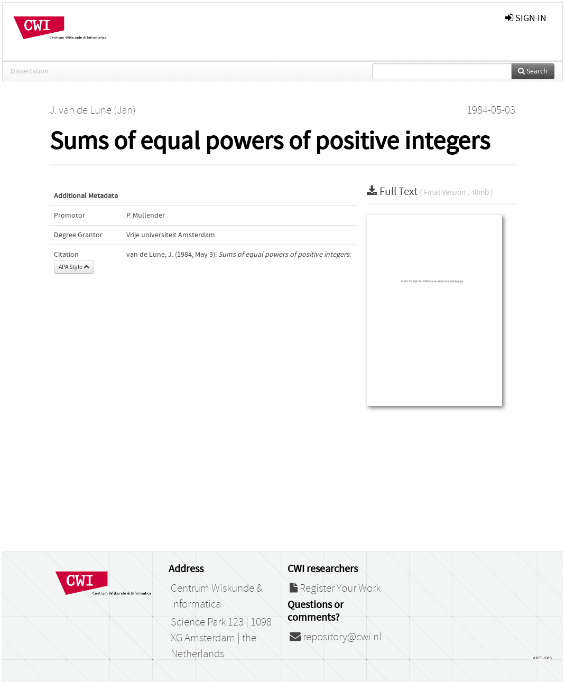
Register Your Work (335, 588)
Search (533, 71)
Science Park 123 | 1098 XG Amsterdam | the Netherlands (221, 638)
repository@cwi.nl (336, 637)
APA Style (74, 266)
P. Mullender (145, 215)
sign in (526, 18)
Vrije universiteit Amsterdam (170, 235)
